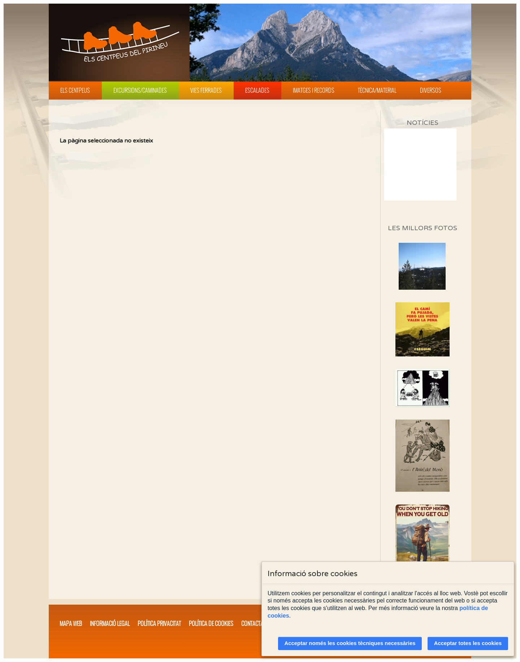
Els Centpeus (75, 90)
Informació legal (110, 623)
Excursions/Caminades (140, 90)
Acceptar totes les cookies (468, 643)
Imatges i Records (313, 90)
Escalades (257, 90)
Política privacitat (159, 623)
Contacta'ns (255, 623)
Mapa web (71, 623)
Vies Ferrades (206, 90)
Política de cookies (211, 623)
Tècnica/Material (377, 90)
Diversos (430, 90)
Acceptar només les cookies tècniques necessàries (350, 643)
